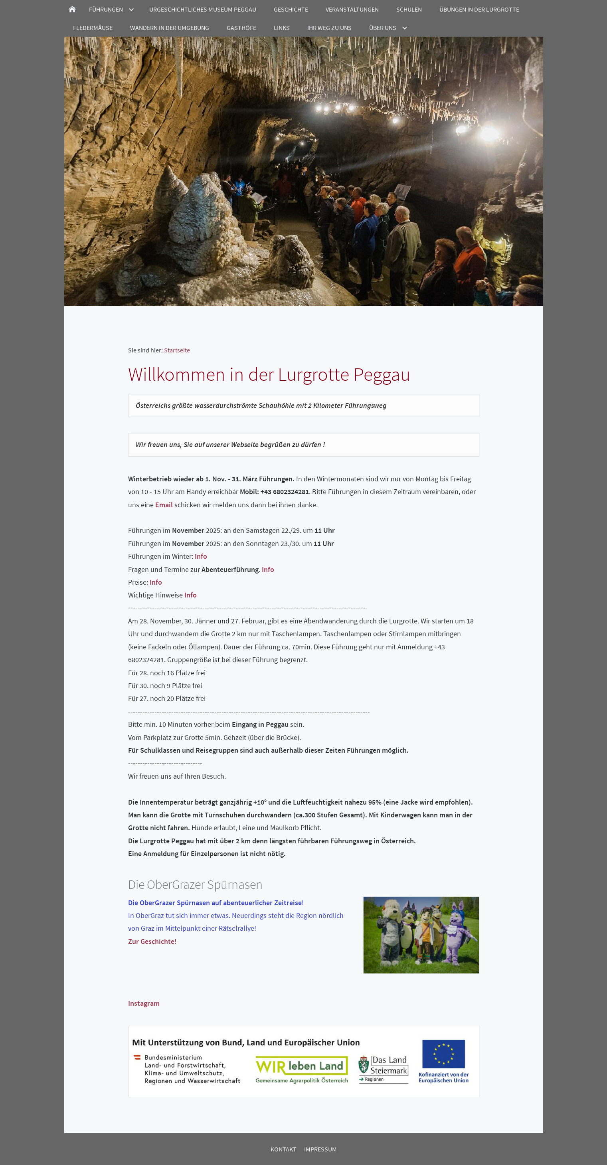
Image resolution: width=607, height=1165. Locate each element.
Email (164, 504)
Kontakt (284, 1149)
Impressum (320, 1149)
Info (201, 556)
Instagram (144, 1003)
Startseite (177, 350)
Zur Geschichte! (152, 941)
